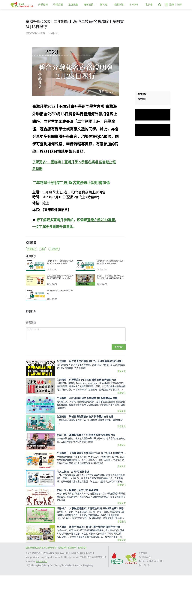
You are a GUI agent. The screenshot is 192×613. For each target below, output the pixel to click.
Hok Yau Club (41, 599)
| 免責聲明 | (72, 585)
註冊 (179, 4)
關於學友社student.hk (36, 585)
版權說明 (62, 585)
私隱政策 (82, 585)
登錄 (171, 4)
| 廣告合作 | (52, 585)
